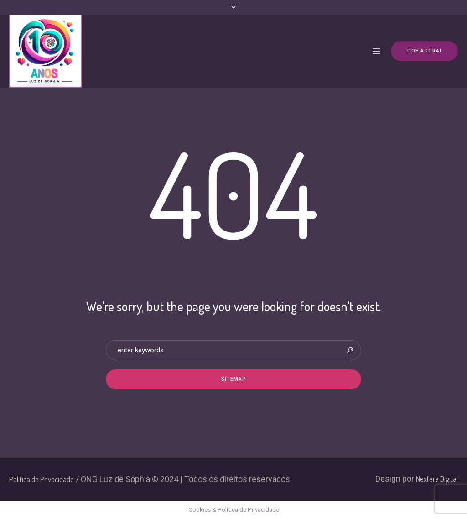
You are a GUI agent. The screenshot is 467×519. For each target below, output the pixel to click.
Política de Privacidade (41, 479)
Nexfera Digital (437, 478)
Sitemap (233, 379)
